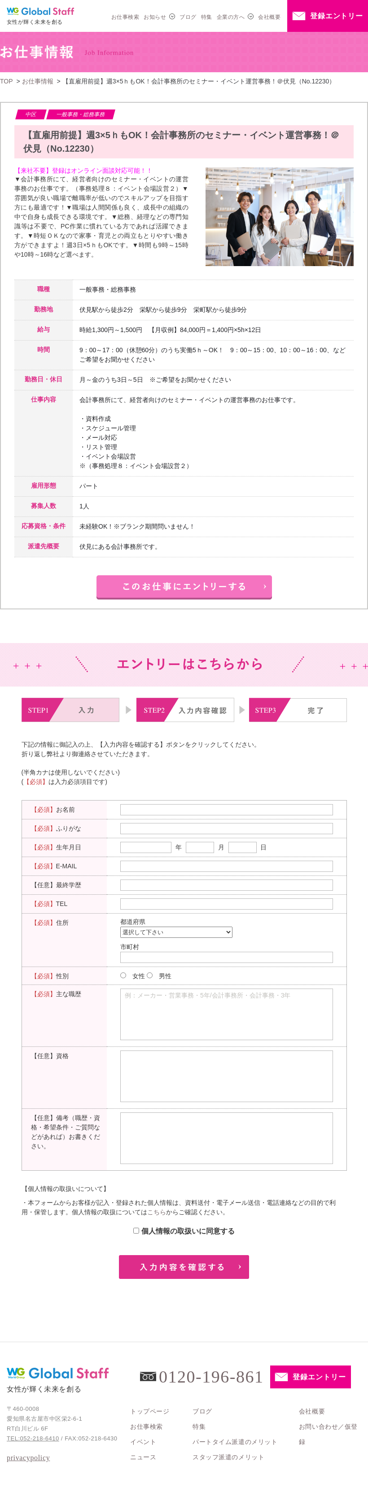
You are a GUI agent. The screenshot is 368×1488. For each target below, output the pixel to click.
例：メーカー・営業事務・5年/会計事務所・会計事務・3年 (207, 995)
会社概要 (269, 17)
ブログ (188, 17)
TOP (6, 81)
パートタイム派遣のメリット (235, 1441)
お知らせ (155, 17)
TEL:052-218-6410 (33, 1438)
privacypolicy (28, 1458)
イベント (143, 1441)
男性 (165, 976)
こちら (156, 1212)
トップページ (149, 1411)
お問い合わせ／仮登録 (328, 1434)
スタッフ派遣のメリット (228, 1457)
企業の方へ (231, 17)
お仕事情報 (37, 81)
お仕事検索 (125, 17)
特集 (206, 17)
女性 (138, 976)
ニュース (143, 1457)
